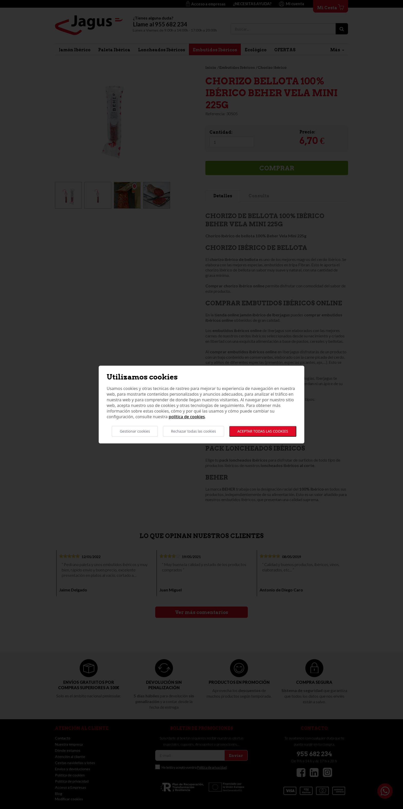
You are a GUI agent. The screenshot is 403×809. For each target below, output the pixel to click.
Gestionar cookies (135, 431)
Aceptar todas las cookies (262, 431)
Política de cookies (187, 417)
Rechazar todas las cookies (193, 431)
